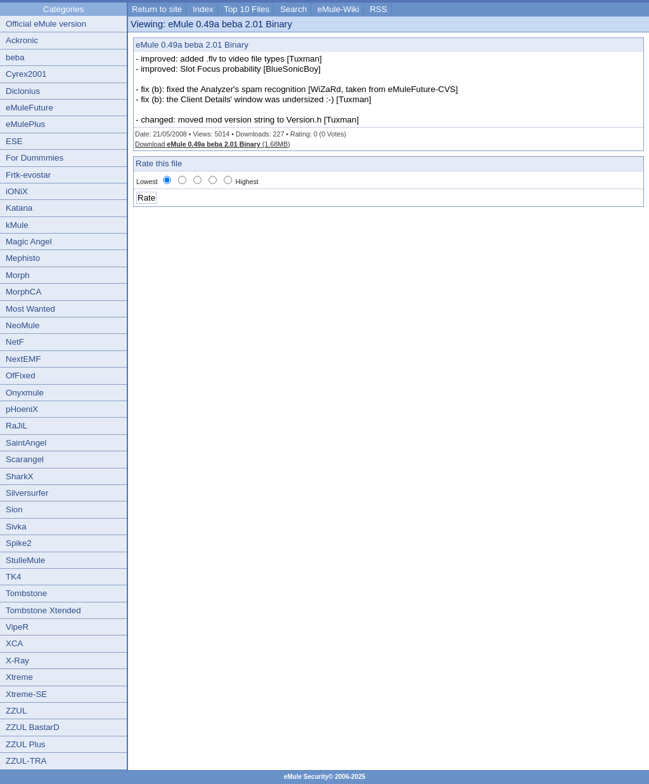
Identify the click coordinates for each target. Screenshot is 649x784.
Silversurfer (27, 493)
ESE (14, 141)
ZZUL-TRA (26, 761)
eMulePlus (25, 124)
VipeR (17, 627)
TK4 (13, 576)
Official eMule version (46, 24)
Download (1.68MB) (212, 144)
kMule (17, 225)
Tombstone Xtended (43, 610)
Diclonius (23, 91)
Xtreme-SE (26, 694)
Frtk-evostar (28, 175)
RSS (378, 9)
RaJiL (16, 425)
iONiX (17, 191)
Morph (18, 275)
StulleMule (25, 560)
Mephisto (23, 258)
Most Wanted (30, 309)
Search (293, 9)
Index (203, 9)
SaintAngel (26, 443)
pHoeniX (22, 409)
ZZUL (16, 710)
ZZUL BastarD (33, 727)
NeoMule (22, 325)
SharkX (20, 476)
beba (15, 57)
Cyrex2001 (26, 74)
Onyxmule (25, 392)
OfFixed (20, 375)
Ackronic (22, 40)
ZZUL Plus (25, 744)
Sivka (16, 526)
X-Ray (17, 660)
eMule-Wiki (338, 9)
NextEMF (23, 359)
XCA (14, 643)
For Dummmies (34, 158)
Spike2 (19, 543)
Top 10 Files (246, 9)
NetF (15, 342)
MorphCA (23, 291)
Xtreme (19, 677)
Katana (19, 208)
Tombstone (26, 593)
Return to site (157, 9)
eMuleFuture (29, 107)
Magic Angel (29, 241)
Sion (14, 509)
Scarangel (25, 459)
